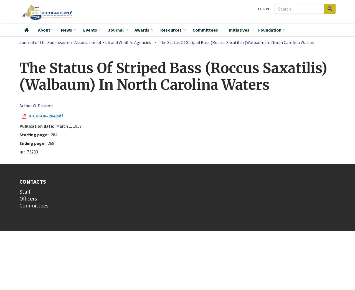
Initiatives (239, 30)
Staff (25, 191)
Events (90, 30)
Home (26, 30)
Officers (28, 198)
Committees (205, 30)
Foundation (270, 30)
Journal (116, 30)
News (66, 30)
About (44, 30)
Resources (171, 30)
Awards (142, 30)
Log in (263, 8)
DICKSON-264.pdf (46, 116)
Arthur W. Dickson (36, 105)
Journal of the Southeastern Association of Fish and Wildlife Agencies (85, 42)
